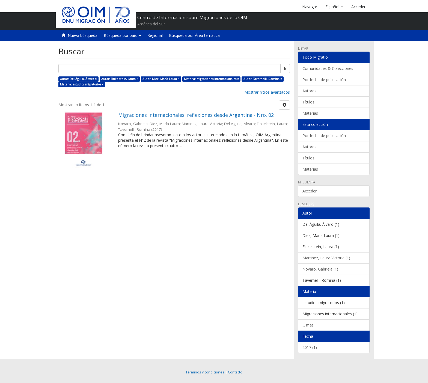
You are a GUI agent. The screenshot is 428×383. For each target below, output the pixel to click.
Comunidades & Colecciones (327, 68)
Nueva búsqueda (82, 35)
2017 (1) (309, 347)
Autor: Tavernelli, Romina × (262, 79)
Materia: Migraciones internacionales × (211, 79)
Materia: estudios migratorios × (81, 84)
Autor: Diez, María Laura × (160, 79)
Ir (285, 68)
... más (308, 325)
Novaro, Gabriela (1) (320, 269)
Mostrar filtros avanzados (267, 92)
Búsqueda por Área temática (194, 35)
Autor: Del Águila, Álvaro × (78, 79)
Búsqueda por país (122, 35)
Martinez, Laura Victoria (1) (326, 257)
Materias (310, 113)
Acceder (309, 191)
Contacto (235, 372)
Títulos (308, 102)
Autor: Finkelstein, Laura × (119, 79)
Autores (309, 90)
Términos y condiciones (205, 372)
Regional (155, 35)
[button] (334, 7)
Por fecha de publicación (324, 79)
